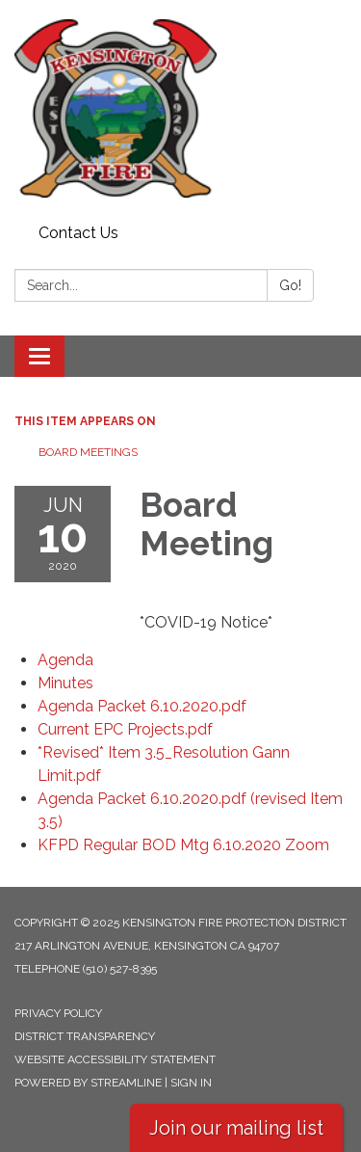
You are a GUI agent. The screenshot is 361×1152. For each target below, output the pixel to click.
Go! (290, 285)
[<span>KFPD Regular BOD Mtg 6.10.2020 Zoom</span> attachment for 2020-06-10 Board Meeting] (183, 845)
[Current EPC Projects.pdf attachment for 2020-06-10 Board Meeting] (125, 729)
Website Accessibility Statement (115, 1059)
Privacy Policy (58, 1013)
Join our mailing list (236, 1127)
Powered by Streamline (88, 1082)
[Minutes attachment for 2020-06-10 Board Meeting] (65, 683)
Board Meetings (88, 452)
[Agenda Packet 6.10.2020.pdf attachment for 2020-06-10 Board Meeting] (142, 706)
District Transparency (84, 1036)
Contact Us (78, 233)
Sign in (191, 1082)
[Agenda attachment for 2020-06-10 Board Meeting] (65, 660)
